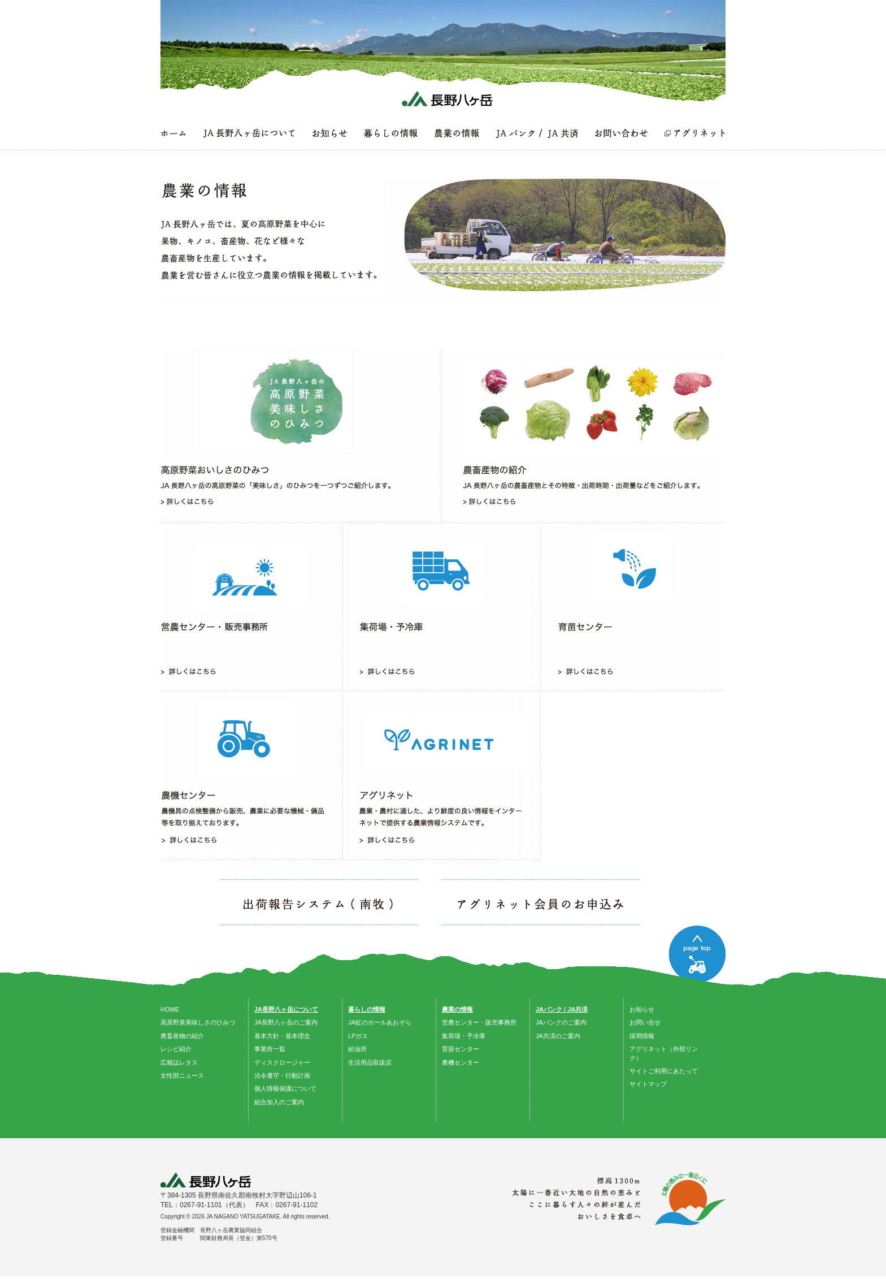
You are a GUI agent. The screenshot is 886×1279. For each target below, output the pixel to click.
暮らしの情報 (366, 1009)
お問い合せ (645, 1022)
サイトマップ (648, 1084)
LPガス (358, 1035)
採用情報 (641, 1035)
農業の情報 (457, 1009)
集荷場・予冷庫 (463, 1035)
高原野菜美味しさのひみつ (197, 1022)
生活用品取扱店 (370, 1062)
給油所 (357, 1048)
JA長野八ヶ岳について (286, 1009)
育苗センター (460, 1048)
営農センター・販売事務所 (479, 1022)
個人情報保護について (285, 1088)
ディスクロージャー (282, 1062)
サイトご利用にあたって (663, 1071)
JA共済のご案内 (558, 1035)
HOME (169, 1009)
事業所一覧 (269, 1048)
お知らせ (641, 1009)
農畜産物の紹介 (182, 1035)
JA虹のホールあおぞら (379, 1022)
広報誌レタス (179, 1062)
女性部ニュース (182, 1075)
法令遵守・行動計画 (282, 1075)
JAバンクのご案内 (561, 1022)
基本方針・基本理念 (282, 1035)
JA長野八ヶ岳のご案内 (286, 1022)
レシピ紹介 (176, 1048)
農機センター (460, 1062)
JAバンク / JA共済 (562, 1009)
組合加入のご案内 (279, 1102)
